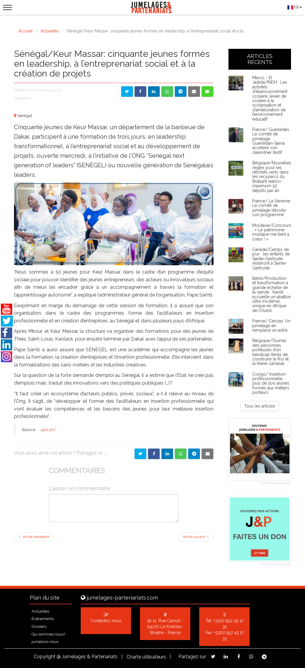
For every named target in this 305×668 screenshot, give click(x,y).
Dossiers (39, 626)
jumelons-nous (45, 641)
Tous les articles (259, 406)
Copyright (44, 656)
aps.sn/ (47, 429)
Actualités (50, 31)
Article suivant (196, 537)
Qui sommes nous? (48, 634)
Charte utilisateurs (146, 657)
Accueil (25, 31)
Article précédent (33, 537)
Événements (43, 619)
